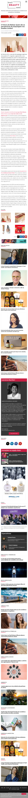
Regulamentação (6, 580)
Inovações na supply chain (11, 450)
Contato (8, 787)
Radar (3, 758)
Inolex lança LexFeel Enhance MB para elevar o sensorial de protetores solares (12, 373)
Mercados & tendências (8, 554)
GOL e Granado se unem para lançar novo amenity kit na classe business (13, 352)
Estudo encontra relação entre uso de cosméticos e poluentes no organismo (13, 610)
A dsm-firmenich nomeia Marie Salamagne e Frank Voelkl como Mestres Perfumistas (13, 267)
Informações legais (15, 789)
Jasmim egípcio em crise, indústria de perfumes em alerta (13, 687)
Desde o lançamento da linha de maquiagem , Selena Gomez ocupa (13, 113)
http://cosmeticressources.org (8, 430)
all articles (14, 433)
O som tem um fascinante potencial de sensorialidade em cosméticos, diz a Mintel (12, 559)
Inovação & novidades (8, 707)
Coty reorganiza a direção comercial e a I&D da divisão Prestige (12, 288)
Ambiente (4, 682)
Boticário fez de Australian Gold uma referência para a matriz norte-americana (13, 309)
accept (24, 793)
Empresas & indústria (7, 733)
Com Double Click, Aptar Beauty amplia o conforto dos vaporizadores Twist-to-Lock (13, 661)
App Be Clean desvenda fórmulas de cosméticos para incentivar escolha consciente (13, 712)
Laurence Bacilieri (5, 21)
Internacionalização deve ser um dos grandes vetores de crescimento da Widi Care (12, 331)
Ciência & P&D (5, 605)
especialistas (6, 533)
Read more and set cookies (6, 796)
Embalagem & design (7, 656)
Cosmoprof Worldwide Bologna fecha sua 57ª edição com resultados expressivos (13, 507)
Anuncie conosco (15, 787)
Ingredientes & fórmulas (8, 631)
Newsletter (24, 787)
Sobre (2, 787)
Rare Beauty (13, 135)
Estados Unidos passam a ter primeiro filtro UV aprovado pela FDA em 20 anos (13, 584)
